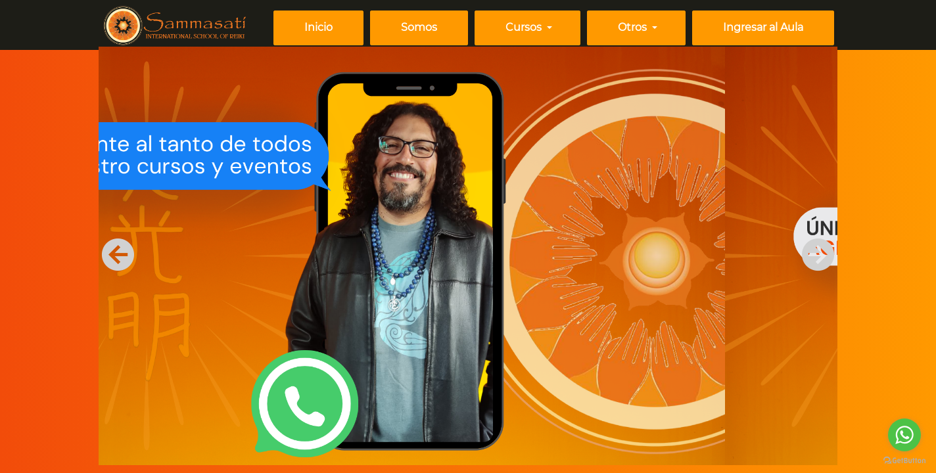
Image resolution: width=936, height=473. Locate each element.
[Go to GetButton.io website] (904, 460)
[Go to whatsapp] (904, 434)
